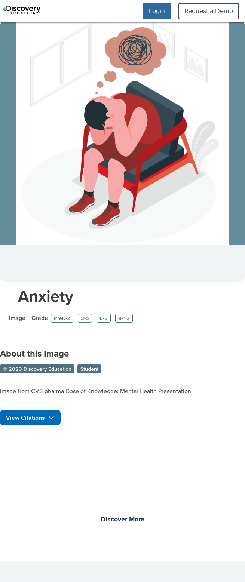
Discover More (122, 519)
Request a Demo (208, 11)
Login (157, 11)
